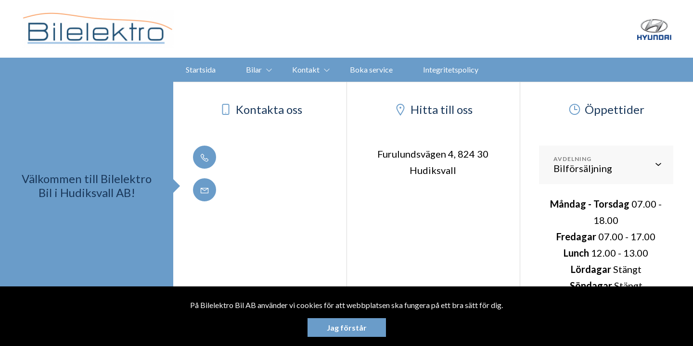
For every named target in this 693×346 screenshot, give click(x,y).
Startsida (201, 69)
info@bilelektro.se (251, 189)
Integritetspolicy (450, 69)
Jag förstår (347, 327)
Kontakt (306, 69)
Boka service (371, 69)
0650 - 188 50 (241, 157)
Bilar (254, 69)
